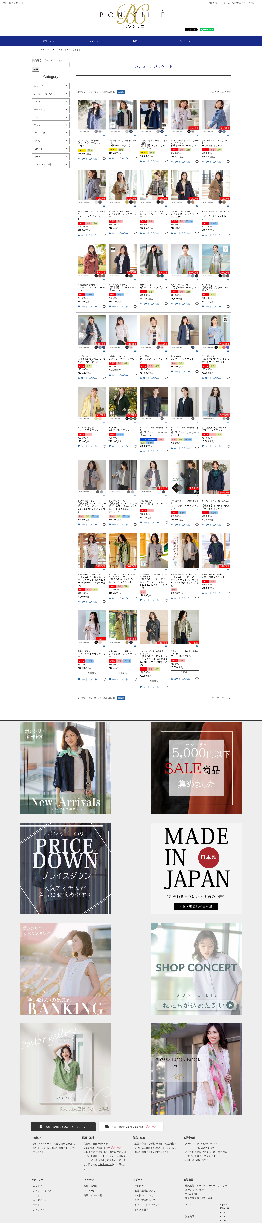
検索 (35, 69)
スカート (38, 148)
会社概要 (188, 1179)
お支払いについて (143, 1195)
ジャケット (53, 50)
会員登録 (226, 3)
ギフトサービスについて (147, 1205)
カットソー (39, 86)
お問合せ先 (189, 1137)
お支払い (36, 1137)
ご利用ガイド (239, 3)
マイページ (88, 1179)
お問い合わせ (255, 3)
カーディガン (41, 109)
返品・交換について (144, 1200)
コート (37, 156)
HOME (43, 50)
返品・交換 (139, 1137)
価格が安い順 (95, 92)
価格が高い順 (109, 92)
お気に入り (138, 41)
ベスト (37, 117)
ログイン (214, 3)
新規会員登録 (91, 1186)
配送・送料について (144, 1190)
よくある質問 (141, 1209)
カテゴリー (37, 1179)
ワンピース (39, 133)
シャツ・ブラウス (43, 93)
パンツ (37, 141)
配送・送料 (88, 1137)
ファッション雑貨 (43, 164)
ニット (37, 101)
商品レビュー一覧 (93, 1195)
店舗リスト (48, 41)
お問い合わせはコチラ (197, 1160)
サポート (137, 1179)
